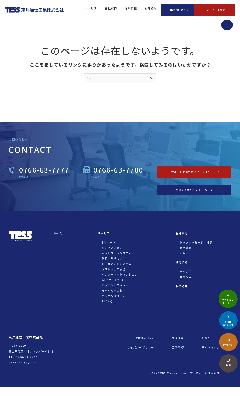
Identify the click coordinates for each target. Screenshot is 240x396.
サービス (91, 10)
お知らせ (151, 10)
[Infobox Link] (228, 299)
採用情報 (131, 10)
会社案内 (111, 10)
